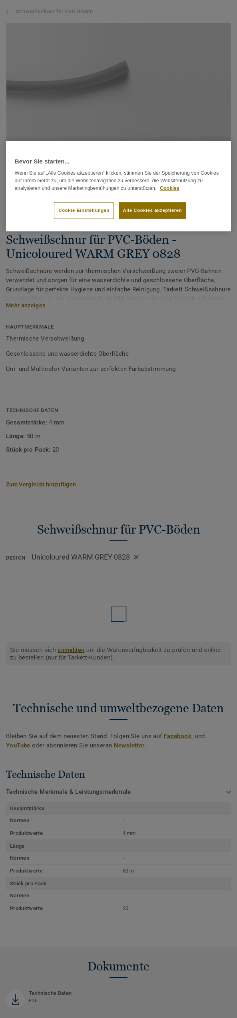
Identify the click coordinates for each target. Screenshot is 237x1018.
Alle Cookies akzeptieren (152, 209)
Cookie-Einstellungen (84, 209)
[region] (118, 186)
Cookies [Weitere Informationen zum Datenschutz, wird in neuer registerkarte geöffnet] (169, 188)
